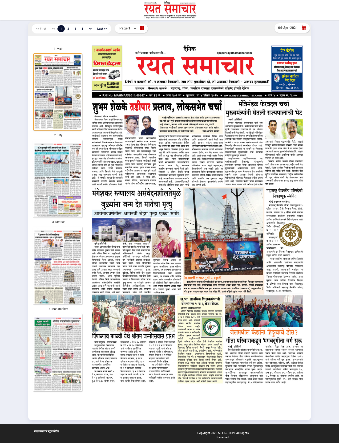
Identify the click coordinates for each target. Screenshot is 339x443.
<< (53, 28)
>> (90, 28)
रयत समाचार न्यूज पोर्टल (46, 431)
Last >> (102, 28)
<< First (41, 28)
